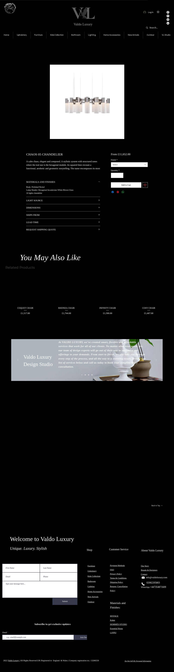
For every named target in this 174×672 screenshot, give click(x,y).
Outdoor (91, 602)
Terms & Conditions (118, 578)
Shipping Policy (116, 582)
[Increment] (121, 175)
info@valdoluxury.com (156, 577)
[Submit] (64, 601)
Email (4, 633)
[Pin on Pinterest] (117, 192)
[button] (159, 12)
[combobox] (129, 164)
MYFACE (114, 616)
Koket (112, 620)
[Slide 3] (88, 374)
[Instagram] (168, 19)
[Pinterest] (168, 16)
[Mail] (143, 577)
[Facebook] (168, 12)
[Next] (156, 360)
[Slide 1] (81, 374)
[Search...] (154, 27)
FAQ (112, 570)
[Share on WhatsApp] (123, 192)
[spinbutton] (117, 175)
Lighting (91, 586)
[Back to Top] (157, 505)
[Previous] (18, 360)
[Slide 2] (85, 374)
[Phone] (143, 584)
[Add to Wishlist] (145, 185)
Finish (114, 160)
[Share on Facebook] (112, 192)
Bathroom (92, 581)
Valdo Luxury (83, 24)
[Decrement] (113, 175)
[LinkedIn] (168, 23)
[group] (87, 295)
